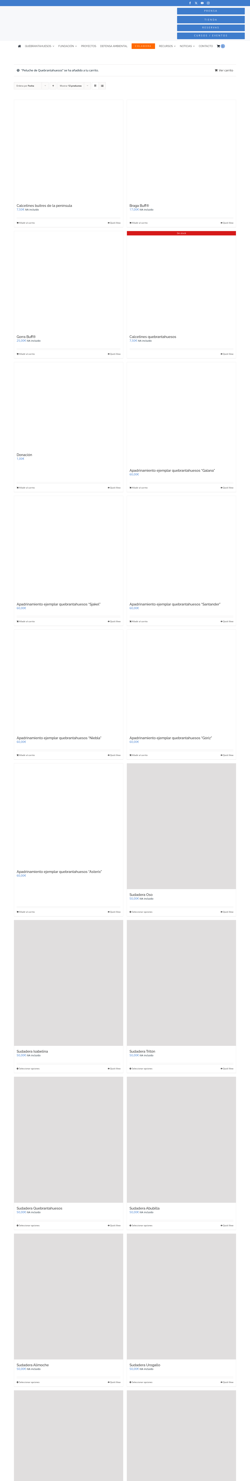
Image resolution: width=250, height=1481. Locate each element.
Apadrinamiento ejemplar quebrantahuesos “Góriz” (171, 738)
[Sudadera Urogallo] (181, 1296)
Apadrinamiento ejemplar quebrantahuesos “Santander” (175, 604)
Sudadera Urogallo (145, 1365)
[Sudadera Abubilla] (181, 1140)
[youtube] (202, 3)
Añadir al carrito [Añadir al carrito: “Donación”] (27, 487)
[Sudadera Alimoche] (68, 1296)
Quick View (115, 222)
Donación (24, 455)
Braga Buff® (139, 206)
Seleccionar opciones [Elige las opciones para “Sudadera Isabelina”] (29, 1068)
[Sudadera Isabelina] (68, 983)
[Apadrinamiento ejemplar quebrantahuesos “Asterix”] (68, 814)
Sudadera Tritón (142, 1051)
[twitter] (196, 3)
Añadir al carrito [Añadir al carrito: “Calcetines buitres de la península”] (27, 222)
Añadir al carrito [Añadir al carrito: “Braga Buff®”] (140, 222)
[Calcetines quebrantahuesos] (181, 281)
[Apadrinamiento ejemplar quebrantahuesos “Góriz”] (181, 681)
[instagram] (208, 3)
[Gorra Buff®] (68, 281)
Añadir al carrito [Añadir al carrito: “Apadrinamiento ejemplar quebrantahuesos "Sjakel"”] (27, 621)
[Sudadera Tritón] (181, 983)
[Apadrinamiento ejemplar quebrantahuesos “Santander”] (181, 547)
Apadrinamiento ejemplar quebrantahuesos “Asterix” (59, 872)
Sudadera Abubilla (145, 1208)
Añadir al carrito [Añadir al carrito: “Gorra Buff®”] (27, 353)
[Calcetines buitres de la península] (68, 150)
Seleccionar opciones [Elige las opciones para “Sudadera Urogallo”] (142, 1382)
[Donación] (68, 405)
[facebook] (190, 3)
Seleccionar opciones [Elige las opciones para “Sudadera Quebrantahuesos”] (29, 1225)
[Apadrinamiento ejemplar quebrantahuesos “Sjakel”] (68, 547)
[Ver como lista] (102, 85)
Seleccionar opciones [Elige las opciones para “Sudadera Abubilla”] (142, 1225)
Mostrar (71, 85)
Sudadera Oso (141, 895)
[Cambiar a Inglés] (230, 46)
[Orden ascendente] (53, 85)
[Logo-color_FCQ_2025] (47, 11)
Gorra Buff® (26, 337)
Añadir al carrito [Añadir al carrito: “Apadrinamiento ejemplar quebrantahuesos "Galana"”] (140, 487)
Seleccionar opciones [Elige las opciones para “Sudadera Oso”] (142, 911)
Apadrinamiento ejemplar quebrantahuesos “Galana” (172, 470)
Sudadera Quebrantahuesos (39, 1208)
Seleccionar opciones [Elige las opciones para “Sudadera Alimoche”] (29, 1382)
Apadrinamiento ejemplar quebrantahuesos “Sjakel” (59, 604)
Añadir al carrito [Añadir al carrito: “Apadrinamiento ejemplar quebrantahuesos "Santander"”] (140, 621)
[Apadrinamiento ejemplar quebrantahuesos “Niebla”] (68, 681)
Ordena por (25, 85)
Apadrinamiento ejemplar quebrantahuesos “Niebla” (59, 738)
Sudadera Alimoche (33, 1365)
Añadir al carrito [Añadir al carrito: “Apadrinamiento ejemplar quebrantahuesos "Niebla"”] (27, 755)
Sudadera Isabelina (32, 1051)
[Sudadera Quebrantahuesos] (68, 1140)
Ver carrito (226, 70)
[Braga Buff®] (181, 150)
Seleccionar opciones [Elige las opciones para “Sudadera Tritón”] (142, 1068)
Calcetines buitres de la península (44, 206)
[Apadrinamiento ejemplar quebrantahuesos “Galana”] (181, 413)
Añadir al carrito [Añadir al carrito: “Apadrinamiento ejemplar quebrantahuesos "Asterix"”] (27, 911)
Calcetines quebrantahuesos (153, 337)
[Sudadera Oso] (181, 826)
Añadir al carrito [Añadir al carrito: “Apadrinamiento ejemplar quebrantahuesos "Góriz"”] (140, 755)
